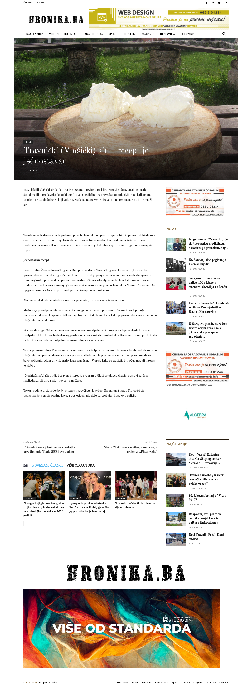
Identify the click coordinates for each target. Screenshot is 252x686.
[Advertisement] (93, 221)
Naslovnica (35, 34)
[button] (224, 34)
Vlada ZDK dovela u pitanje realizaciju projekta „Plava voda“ (130, 449)
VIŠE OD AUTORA (80, 465)
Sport (113, 34)
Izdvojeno (29, 498)
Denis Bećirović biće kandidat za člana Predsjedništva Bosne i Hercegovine (209, 307)
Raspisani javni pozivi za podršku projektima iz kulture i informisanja (205, 518)
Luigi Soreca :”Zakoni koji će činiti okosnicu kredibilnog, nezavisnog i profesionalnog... (208, 244)
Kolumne (187, 34)
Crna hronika (93, 34)
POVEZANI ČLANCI (47, 465)
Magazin (148, 34)
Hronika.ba (31, 682)
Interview (167, 34)
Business (70, 34)
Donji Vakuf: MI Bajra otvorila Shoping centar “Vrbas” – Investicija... (205, 459)
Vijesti (54, 34)
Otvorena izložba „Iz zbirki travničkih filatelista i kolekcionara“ (206, 479)
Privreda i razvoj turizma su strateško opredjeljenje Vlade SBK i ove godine (49, 449)
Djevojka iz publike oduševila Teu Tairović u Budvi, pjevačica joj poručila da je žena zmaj (89, 507)
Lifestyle (129, 34)
